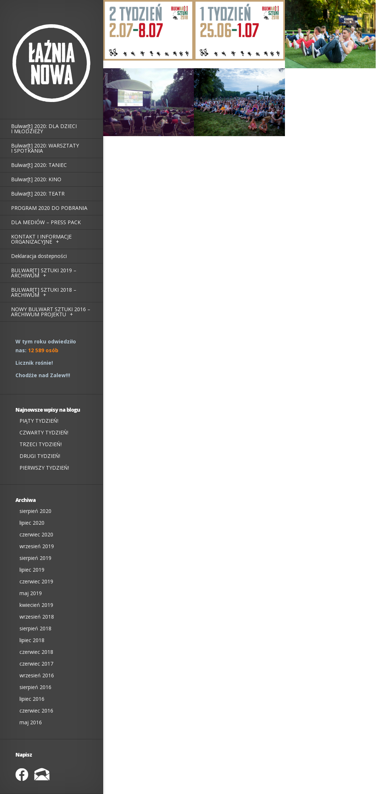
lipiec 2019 (31, 569)
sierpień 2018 (35, 628)
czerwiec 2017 (36, 663)
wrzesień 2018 (36, 616)
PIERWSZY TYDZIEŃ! (44, 467)
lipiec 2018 (31, 640)
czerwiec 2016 (36, 710)
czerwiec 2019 (36, 581)
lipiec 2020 (31, 522)
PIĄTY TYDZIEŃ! (38, 420)
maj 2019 (30, 593)
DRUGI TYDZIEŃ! (39, 455)
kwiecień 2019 (36, 604)
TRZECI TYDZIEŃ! (40, 444)
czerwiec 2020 (36, 534)
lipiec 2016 (31, 698)
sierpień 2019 (35, 557)
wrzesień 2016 (36, 675)
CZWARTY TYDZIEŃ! (43, 432)
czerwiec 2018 (36, 651)
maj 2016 (30, 722)
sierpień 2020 (35, 510)
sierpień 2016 (35, 687)
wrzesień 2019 (36, 546)
